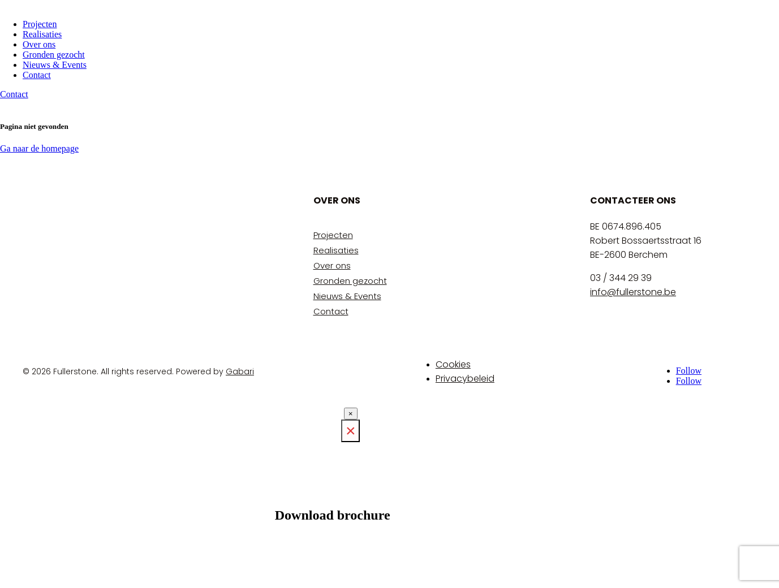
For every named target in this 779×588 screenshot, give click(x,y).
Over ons (39, 44)
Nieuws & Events (55, 65)
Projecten (40, 24)
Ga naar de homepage (39, 148)
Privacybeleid (465, 378)
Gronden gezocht (54, 54)
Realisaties (42, 34)
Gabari (240, 371)
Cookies (453, 364)
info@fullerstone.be (633, 292)
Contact (37, 75)
